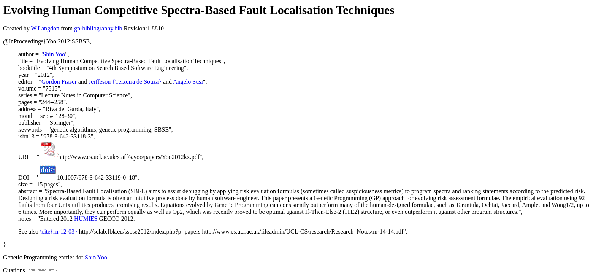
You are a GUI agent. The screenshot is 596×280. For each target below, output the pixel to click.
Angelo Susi (188, 81)
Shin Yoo (54, 54)
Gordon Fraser (59, 81)
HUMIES (85, 218)
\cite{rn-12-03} (59, 231)
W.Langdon (45, 28)
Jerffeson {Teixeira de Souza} (125, 81)
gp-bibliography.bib (98, 28)
